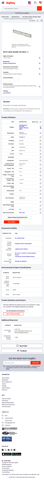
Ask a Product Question (13, 314)
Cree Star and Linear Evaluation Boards (25, 256)
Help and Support (6, 398)
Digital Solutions (6, 388)
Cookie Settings (6, 472)
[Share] (41, 21)
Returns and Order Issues (8, 404)
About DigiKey (5, 378)
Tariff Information (6, 406)
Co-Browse (6, 425)
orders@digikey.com (8, 423)
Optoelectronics (15, 17)
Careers (4, 384)
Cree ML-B (22, 137)
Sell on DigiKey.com (7, 382)
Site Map (4, 386)
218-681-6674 (7, 420)
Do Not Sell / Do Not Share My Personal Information (22, 477)
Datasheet (6, 93)
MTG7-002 (22, 212)
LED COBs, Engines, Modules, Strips (31, 17)
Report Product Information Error (17, 217)
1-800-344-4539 (7, 418)
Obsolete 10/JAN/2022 (21, 261)
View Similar (11, 222)
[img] (10, 3)
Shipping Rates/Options (8, 402)
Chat (4, 416)
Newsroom (4, 390)
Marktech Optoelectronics (9, 63)
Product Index (5, 17)
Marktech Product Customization (23, 243)
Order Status (5, 400)
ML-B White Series (19, 238)
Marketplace (5, 380)
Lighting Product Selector (21, 249)
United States (6, 460)
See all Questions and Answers (15, 311)
